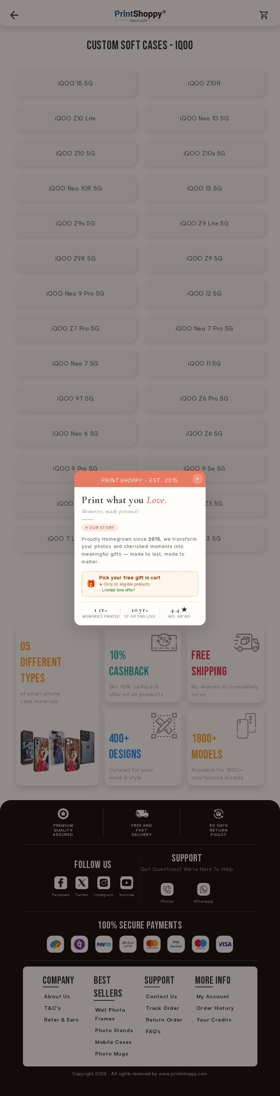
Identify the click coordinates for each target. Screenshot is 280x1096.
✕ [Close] (197, 478)
